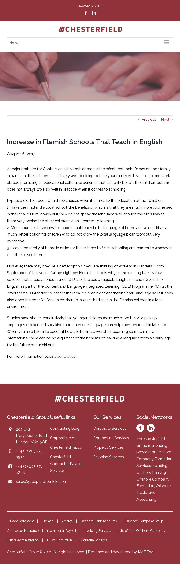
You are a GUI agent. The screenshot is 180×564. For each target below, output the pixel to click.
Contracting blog (64, 428)
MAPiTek (145, 552)
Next (165, 119)
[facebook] (140, 428)
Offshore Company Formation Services (154, 459)
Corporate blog (63, 438)
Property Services (108, 447)
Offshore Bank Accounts (98, 521)
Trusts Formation (59, 540)
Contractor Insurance (23, 531)
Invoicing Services (97, 531)
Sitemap (47, 521)
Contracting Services (111, 438)
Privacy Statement (20, 521)
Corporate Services (109, 428)
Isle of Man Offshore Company (142, 531)
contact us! (66, 356)
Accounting (146, 499)
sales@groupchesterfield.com (41, 481)
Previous (149, 119)
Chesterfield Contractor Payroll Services (66, 464)
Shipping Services (108, 457)
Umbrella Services (93, 540)
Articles (67, 521)
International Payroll (61, 531)
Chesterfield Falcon (66, 447)
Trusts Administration (23, 540)
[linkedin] (151, 428)
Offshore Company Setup (144, 521)
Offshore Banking (151, 472)
